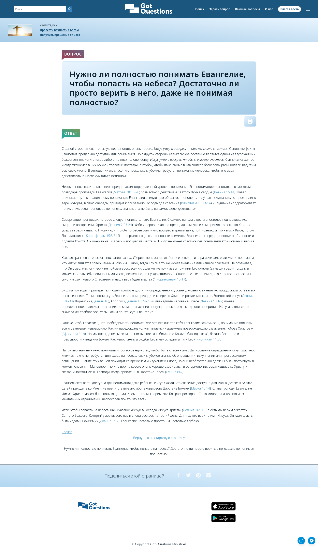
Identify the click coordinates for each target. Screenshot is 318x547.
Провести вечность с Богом (59, 30)
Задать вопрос (219, 9)
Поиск (199, 9)
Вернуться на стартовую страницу (159, 438)
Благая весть (289, 9)
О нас (269, 9)
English (67, 432)
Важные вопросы (247, 9)
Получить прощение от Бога (60, 35)
